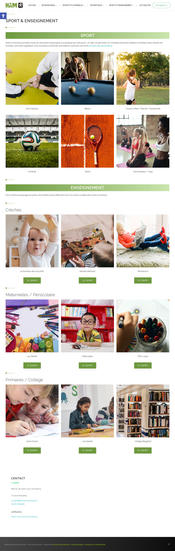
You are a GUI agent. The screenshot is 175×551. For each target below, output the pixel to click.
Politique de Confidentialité (95, 544)
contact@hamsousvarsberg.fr (24, 500)
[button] (3, 16)
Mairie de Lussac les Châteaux (24, 516)
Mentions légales (77, 544)
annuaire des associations (100, 46)
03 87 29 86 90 (17, 504)
